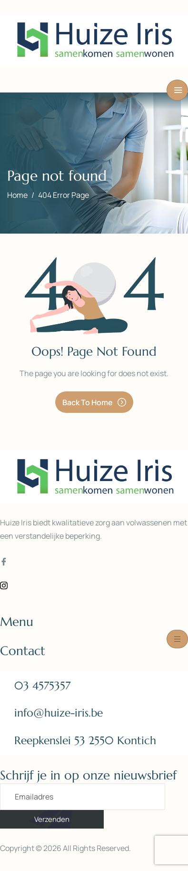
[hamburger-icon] (177, 90)
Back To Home (94, 402)
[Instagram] (94, 584)
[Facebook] (94, 562)
